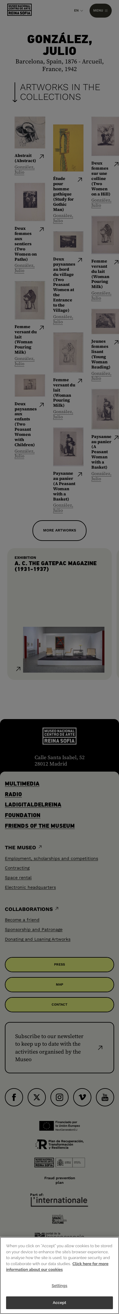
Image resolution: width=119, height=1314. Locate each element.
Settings (59, 1285)
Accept (59, 1302)
